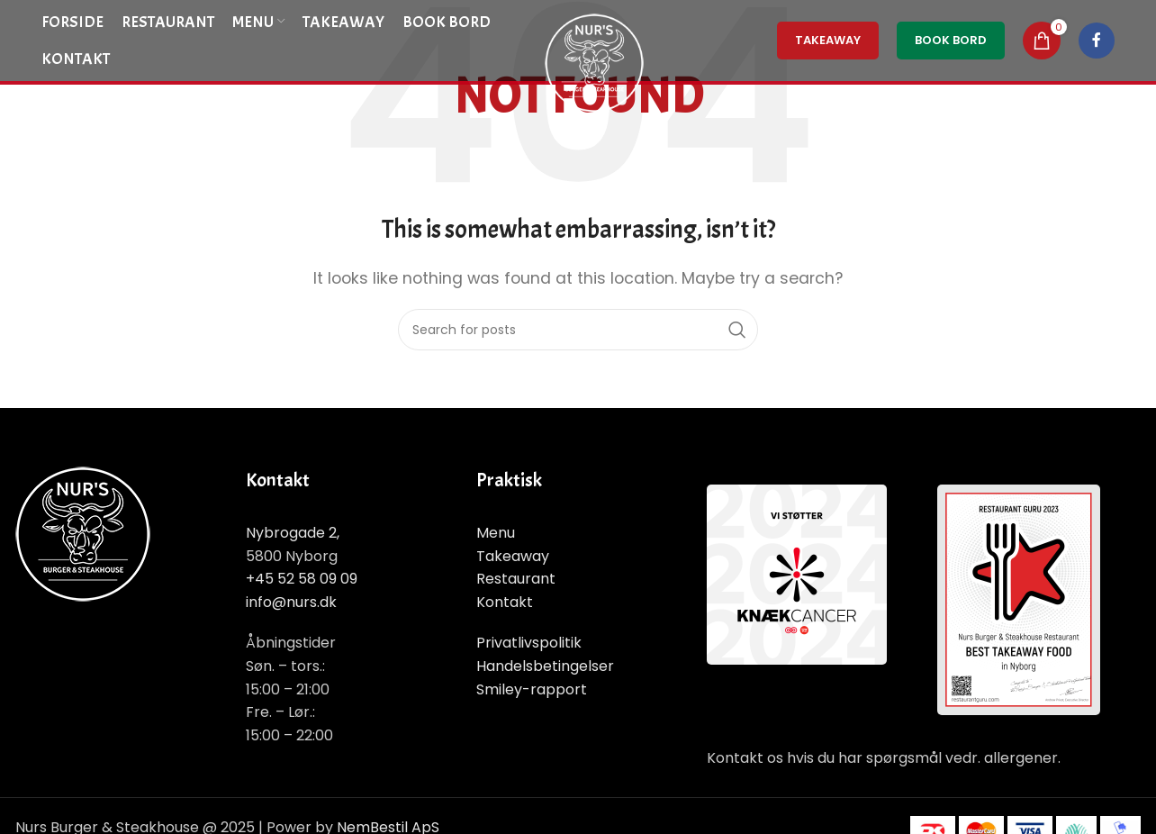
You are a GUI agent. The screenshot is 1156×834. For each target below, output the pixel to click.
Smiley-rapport (531, 689)
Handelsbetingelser (545, 666)
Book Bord (951, 40)
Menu (495, 532)
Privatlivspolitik (529, 642)
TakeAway (828, 40)
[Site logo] (594, 61)
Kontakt (504, 602)
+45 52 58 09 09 (301, 578)
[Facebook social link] (1097, 41)
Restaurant (515, 578)
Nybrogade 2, (292, 532)
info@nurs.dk (291, 602)
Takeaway (512, 556)
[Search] (578, 329)
